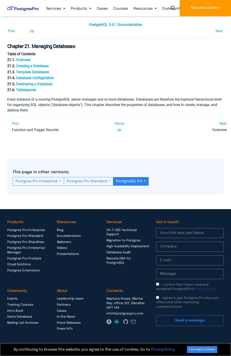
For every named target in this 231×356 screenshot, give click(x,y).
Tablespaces (26, 90)
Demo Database (19, 316)
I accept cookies (202, 349)
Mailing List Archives (23, 322)
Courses (120, 9)
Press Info (65, 328)
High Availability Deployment (127, 246)
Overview (23, 60)
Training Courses (20, 304)
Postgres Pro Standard (87, 181)
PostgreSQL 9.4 (129, 181)
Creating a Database (32, 66)
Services (54, 9)
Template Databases (32, 72)
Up (32, 31)
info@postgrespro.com (124, 313)
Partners (64, 304)
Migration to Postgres (123, 240)
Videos (62, 248)
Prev (11, 31)
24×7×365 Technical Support (121, 232)
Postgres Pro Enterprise (37, 181)
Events (12, 298)
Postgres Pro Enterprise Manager (26, 250)
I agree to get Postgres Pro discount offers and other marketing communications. (187, 302)
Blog (60, 230)
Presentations (68, 254)
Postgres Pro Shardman (25, 242)
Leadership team (70, 298)
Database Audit (118, 252)
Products (79, 9)
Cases (102, 9)
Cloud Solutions (19, 264)
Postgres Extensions (23, 270)
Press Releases (69, 322)
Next (219, 31)
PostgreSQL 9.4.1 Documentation (115, 25)
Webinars (64, 242)
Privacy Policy (205, 289)
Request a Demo (205, 8)
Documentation (69, 236)
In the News (66, 316)
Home (119, 123)
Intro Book (15, 310)
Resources (144, 9)
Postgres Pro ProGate (24, 258)
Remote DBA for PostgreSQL (118, 261)
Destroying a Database (34, 84)
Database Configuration (35, 78)
